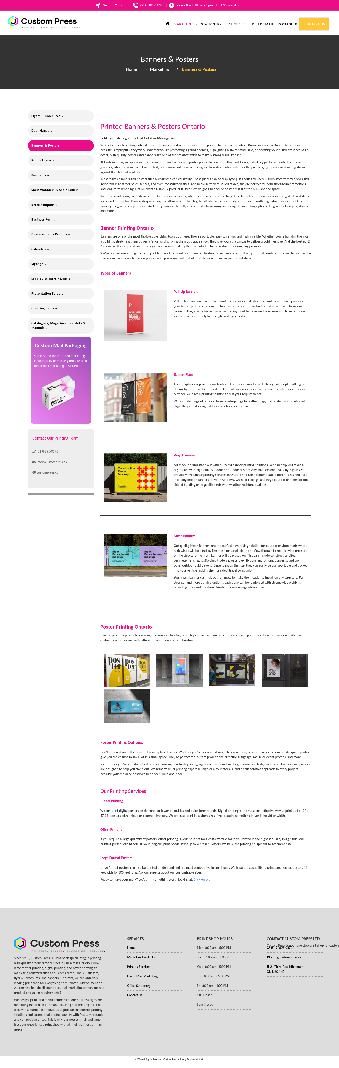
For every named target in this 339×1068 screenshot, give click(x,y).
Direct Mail (262, 24)
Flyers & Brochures (45, 116)
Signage (37, 264)
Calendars (38, 249)
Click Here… (202, 879)
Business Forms (43, 220)
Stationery (212, 24)
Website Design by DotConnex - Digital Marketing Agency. (169, 1065)
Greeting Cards (42, 308)
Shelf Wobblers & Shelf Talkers (55, 190)
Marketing (185, 24)
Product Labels (42, 160)
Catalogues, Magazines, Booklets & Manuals (58, 325)
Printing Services (138, 967)
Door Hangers (41, 131)
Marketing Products (141, 957)
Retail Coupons (42, 205)
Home (131, 69)
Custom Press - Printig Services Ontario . (184, 1059)
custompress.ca (45, 472)
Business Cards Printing (49, 234)
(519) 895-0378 (45, 451)
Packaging (287, 24)
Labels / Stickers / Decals (50, 279)
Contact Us (314, 24)
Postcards (38, 175)
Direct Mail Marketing (142, 976)
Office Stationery (139, 986)
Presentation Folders (47, 294)
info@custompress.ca (49, 462)
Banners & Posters (45, 146)
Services (238, 24)
